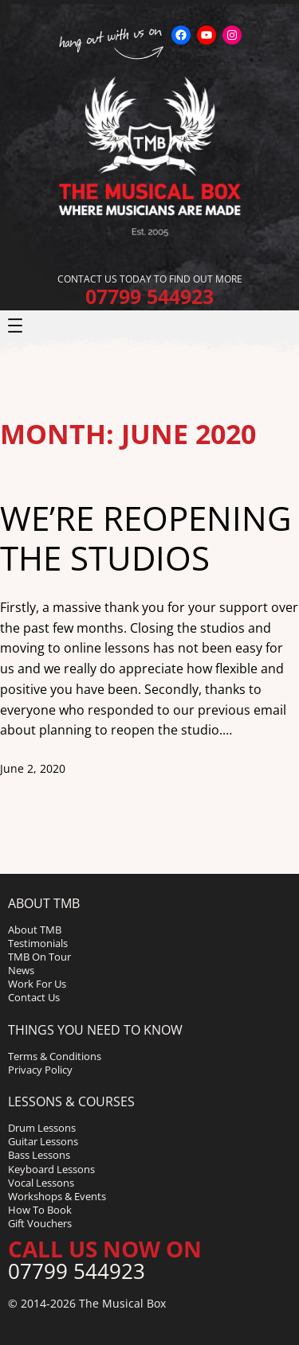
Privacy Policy (40, 1069)
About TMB (34, 929)
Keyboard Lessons (51, 1169)
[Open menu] (15, 325)
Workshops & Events (57, 1196)
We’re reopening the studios (146, 538)
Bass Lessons (39, 1155)
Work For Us (37, 984)
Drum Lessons (42, 1128)
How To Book (40, 1210)
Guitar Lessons (43, 1141)
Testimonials (38, 943)
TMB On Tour (39, 956)
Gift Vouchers (40, 1223)
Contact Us (34, 997)
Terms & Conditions (54, 1056)
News (21, 970)
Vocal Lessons (41, 1182)
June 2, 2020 (32, 768)
